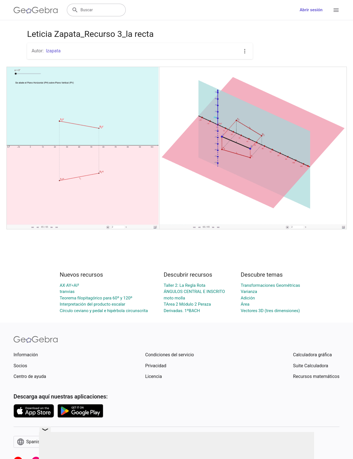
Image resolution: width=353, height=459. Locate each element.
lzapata (53, 50)
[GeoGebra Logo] (36, 10)
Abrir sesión (311, 9)
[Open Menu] (336, 10)
